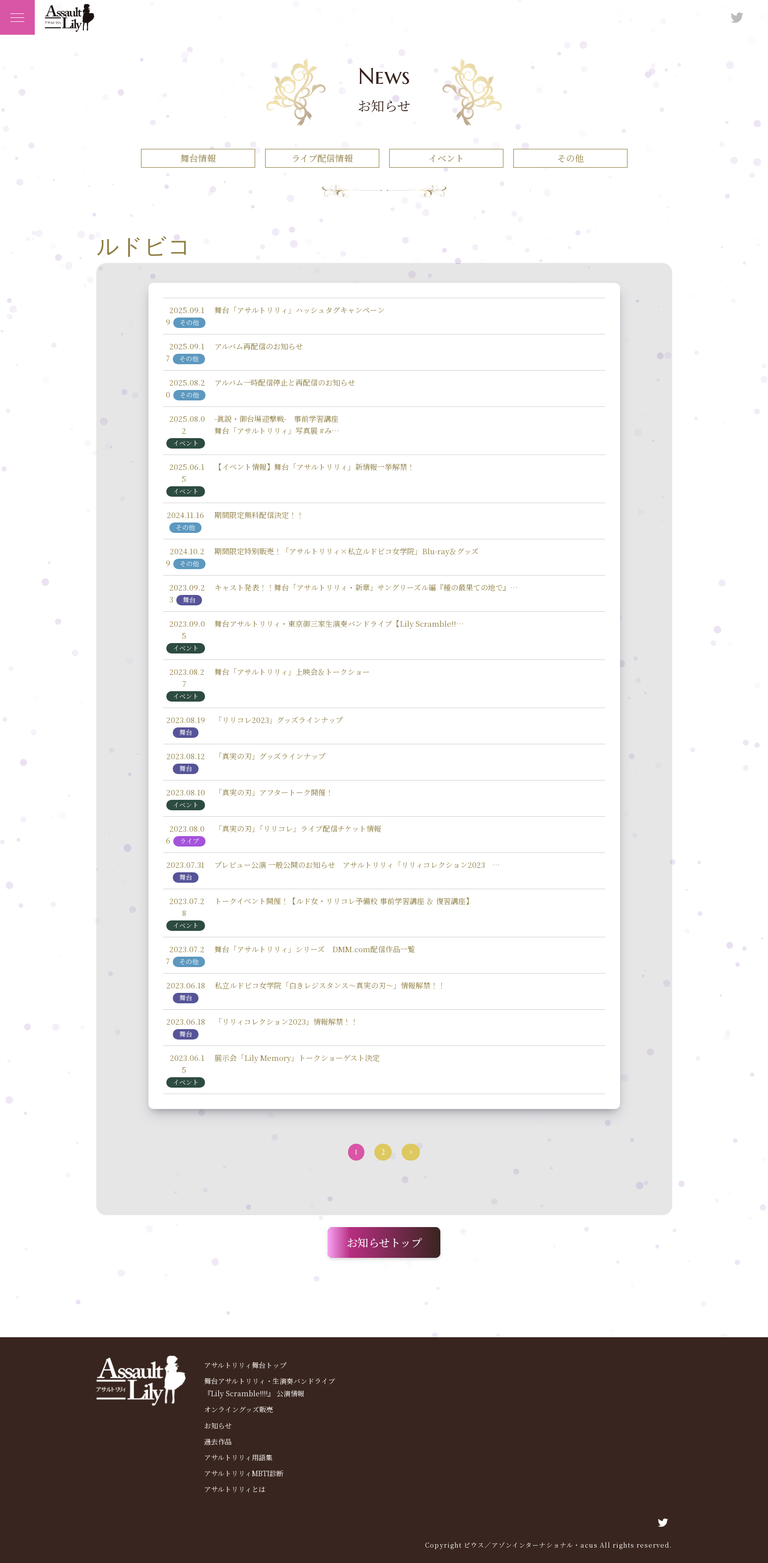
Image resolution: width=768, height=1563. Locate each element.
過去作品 (218, 1441)
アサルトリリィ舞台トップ (245, 1365)
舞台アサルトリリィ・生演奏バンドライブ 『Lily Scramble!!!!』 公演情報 (269, 1387)
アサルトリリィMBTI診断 (243, 1473)
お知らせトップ (384, 1242)
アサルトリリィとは (235, 1489)
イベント (446, 157)
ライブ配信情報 (322, 157)
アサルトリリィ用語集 (238, 1457)
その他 (570, 157)
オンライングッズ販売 (238, 1409)
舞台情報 (198, 157)
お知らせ (218, 1426)
